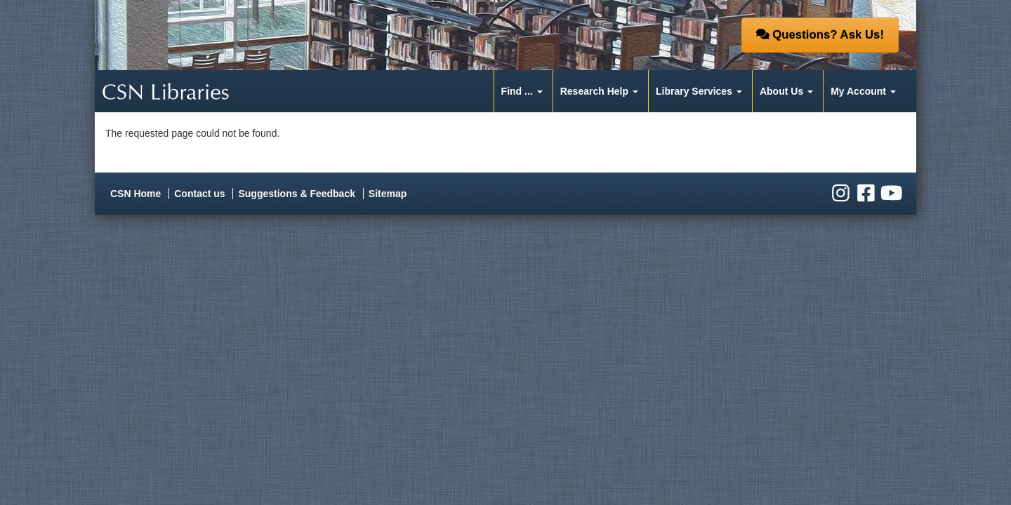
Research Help (594, 91)
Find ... (517, 91)
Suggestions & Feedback (296, 193)
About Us (781, 91)
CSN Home (135, 193)
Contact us (199, 193)
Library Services (694, 91)
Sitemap (388, 193)
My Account (858, 91)
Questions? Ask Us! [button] (820, 34)
